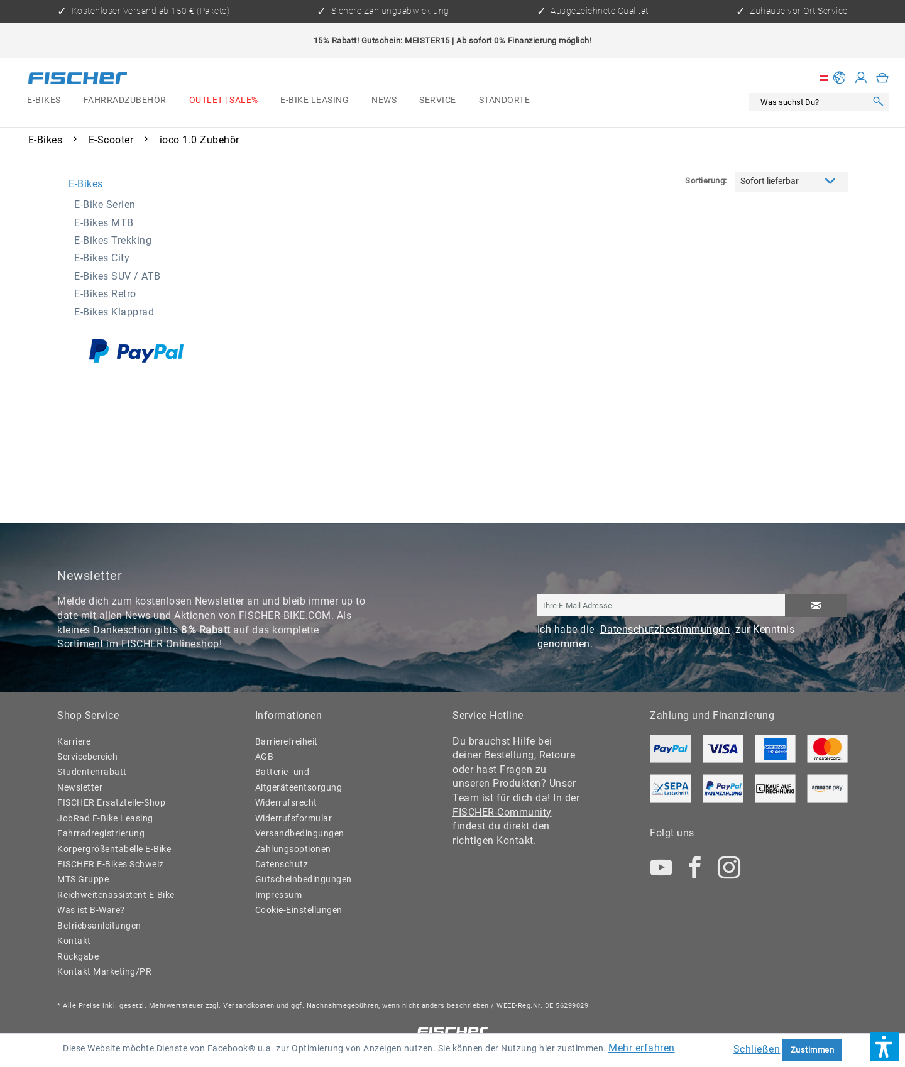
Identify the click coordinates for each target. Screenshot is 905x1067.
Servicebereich (87, 757)
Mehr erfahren (641, 1048)
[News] (384, 100)
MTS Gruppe (83, 879)
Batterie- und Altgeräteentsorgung (299, 779)
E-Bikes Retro (105, 294)
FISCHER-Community (502, 812)
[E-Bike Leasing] (314, 100)
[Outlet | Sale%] (224, 100)
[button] (884, 1046)
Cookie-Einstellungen (299, 910)
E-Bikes (86, 184)
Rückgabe (78, 956)
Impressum (278, 895)
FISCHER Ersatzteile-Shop (111, 802)
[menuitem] (44, 100)
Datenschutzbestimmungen (665, 629)
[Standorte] (504, 100)
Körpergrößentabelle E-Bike (114, 849)
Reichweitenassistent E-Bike (116, 895)
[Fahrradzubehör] (125, 100)
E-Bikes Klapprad (114, 312)
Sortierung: (706, 180)
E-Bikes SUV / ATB (117, 276)
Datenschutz (282, 864)
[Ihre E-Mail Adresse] (661, 605)
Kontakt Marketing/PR (104, 971)
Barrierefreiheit (286, 741)
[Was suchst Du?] (810, 102)
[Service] (437, 100)
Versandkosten (249, 1006)
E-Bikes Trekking (112, 240)
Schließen (757, 1049)
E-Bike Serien (105, 205)
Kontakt (74, 941)
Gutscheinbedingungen (303, 879)
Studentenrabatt (92, 772)
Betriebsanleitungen (99, 926)
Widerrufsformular (293, 818)
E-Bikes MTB (104, 223)
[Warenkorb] (882, 78)
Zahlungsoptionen (293, 849)
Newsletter (79, 787)
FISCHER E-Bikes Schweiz (110, 864)
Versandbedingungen (299, 833)
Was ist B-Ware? (91, 910)
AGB (264, 757)
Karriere (73, 741)
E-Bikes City (101, 258)
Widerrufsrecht (286, 802)
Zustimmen (813, 1049)
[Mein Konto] (861, 78)
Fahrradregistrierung (101, 833)
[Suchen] (878, 102)
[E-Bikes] (44, 100)
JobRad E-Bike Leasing (105, 818)
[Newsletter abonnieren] (816, 605)
